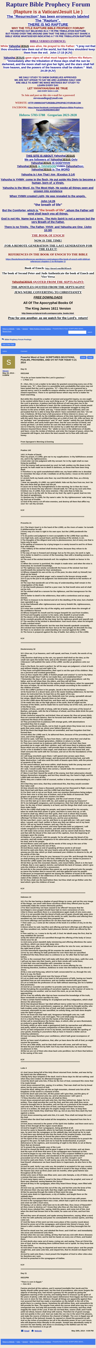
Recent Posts (6, 331)
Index (18, 329)
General (25, 329)
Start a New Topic (8, 344)
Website (38, 1331)
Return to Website (8, 329)
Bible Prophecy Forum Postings (40, 329)
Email (26, 1331)
